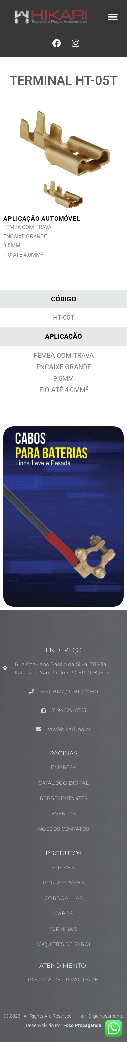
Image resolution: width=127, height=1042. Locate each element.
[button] (112, 16)
